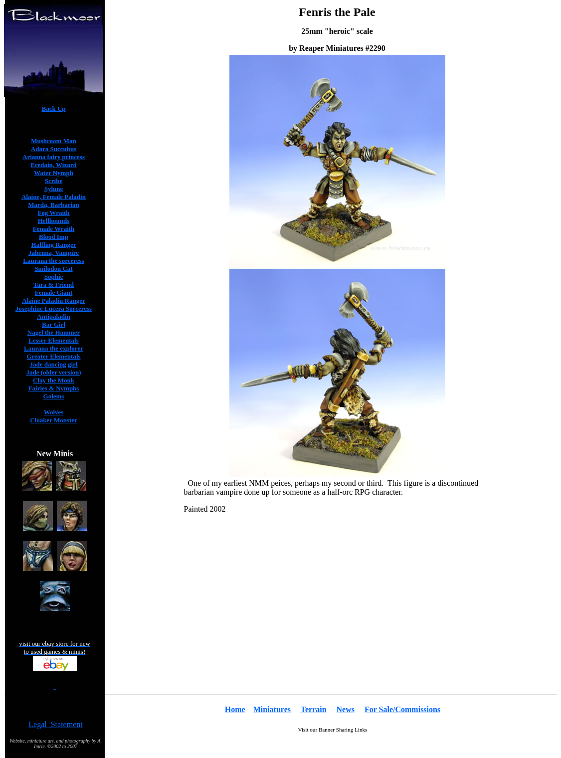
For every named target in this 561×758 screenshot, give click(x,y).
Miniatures (272, 709)
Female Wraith (54, 228)
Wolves (54, 412)
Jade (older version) (53, 372)
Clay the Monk (53, 380)
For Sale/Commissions (402, 709)
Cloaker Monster (53, 420)
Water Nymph (53, 173)
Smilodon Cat (53, 268)
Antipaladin (53, 316)
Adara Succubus (53, 149)
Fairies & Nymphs (53, 388)
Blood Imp (53, 236)
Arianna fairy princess (53, 157)
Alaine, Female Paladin (53, 196)
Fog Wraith (53, 212)
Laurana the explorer (53, 348)
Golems (53, 396)
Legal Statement (55, 724)
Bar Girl (53, 324)
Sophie (53, 276)
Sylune (53, 188)
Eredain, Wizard (53, 165)
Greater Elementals (53, 356)
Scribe (53, 181)
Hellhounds (54, 220)
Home (235, 709)
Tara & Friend (53, 284)
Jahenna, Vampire (53, 252)
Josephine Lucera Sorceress (53, 308)
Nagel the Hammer (53, 332)
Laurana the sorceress (53, 260)
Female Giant (53, 292)
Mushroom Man (53, 141)
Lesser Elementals (53, 340)
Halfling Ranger (53, 244)
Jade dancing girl (53, 364)
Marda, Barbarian (53, 204)
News (346, 709)
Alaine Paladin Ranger (53, 300)
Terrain (314, 709)
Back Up (53, 108)
